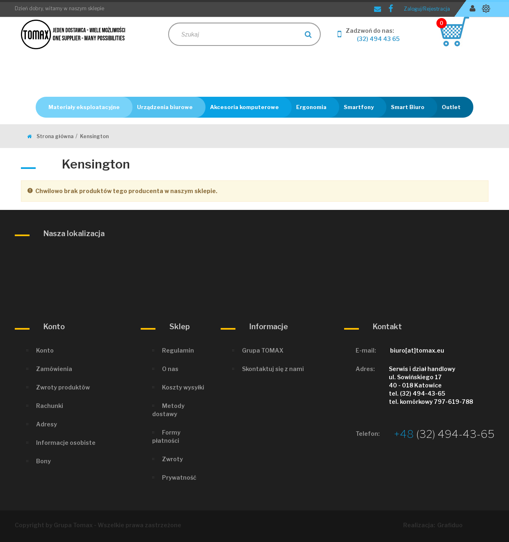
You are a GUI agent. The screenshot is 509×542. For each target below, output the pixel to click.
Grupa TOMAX (262, 350)
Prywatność (179, 477)
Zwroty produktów (63, 387)
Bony (43, 461)
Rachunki (49, 405)
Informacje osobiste (66, 442)
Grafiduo (450, 525)
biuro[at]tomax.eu (417, 350)
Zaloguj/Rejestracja (427, 9)
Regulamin (178, 350)
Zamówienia (54, 368)
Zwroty (172, 458)
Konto (45, 350)
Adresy (46, 424)
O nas (170, 368)
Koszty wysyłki (183, 387)
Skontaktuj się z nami (273, 368)
